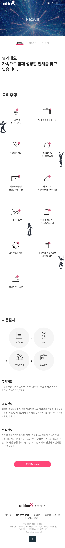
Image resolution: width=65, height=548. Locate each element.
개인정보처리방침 (23, 515)
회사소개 (8, 515)
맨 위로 (32, 539)
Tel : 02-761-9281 (26, 529)
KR (52, 3)
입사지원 (45, 43)
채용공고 (32, 43)
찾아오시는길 (32, 518)
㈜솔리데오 (33, 505)
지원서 (32, 464)
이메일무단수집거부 (52, 515)
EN (56, 3)
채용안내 (19, 43)
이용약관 (37, 515)
